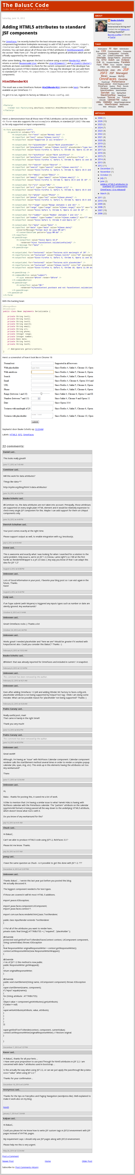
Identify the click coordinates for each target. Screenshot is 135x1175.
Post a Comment (10, 1156)
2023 (100, 130)
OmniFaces (11, 41)
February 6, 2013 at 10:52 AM (15, 650)
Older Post (87, 1161)
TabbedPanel (122, 95)
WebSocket (124, 105)
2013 (100, 162)
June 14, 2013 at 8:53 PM (13, 742)
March (103, 193)
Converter (124, 54)
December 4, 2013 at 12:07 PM (16, 869)
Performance (118, 82)
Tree (118, 97)
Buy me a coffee (115, 34)
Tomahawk (101, 98)
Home (48, 1161)
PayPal (112, 37)
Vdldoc (100, 104)
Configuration (113, 54)
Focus (112, 65)
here (76, 87)
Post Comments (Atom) (26, 1167)
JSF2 (20, 434)
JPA (119, 70)
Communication (114, 51)
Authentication (124, 49)
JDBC (112, 70)
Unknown (8, 573)
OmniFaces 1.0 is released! (112, 189)
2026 (100, 121)
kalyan (6, 1118)
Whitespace (112, 107)
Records (125, 86)
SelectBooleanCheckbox (118, 88)
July (102, 178)
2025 (100, 124)
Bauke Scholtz (10, 498)
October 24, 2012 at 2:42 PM (15, 630)
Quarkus (112, 86)
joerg (6, 856)
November (105, 171)
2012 (100, 165)
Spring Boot (121, 93)
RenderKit (74, 60)
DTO (104, 60)
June (102, 181)
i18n (108, 67)
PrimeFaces (102, 86)
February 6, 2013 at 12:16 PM (15, 668)
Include (124, 67)
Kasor (6, 1052)
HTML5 (13, 434)
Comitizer (8, 469)
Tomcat (111, 97)
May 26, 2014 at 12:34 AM (13, 1151)
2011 (100, 197)
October (104, 175)
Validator (107, 102)
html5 (6, 1107)
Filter (106, 64)
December (105, 168)
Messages (112, 76)
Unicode (102, 100)
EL (103, 62)
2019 (100, 143)
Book (97, 51)
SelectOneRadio (121, 90)
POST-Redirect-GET (121, 84)
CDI (103, 51)
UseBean (124, 100)
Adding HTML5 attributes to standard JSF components (114, 185)
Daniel (6, 452)
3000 (100, 118)
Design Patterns (114, 58)
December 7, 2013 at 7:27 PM (15, 1047)
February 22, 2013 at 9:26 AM (15, 704)
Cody (5, 597)
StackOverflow (108, 95)
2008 (100, 207)
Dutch (111, 60)
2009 (100, 203)
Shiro (113, 93)
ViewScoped (111, 104)
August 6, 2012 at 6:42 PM (13, 592)
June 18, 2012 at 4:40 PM (13, 519)
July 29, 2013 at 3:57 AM (12, 851)
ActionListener (102, 49)
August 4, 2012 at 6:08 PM (13, 569)
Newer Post (8, 1161)
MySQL (121, 76)
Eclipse (125, 60)
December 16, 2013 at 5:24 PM (16, 1084)
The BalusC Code (26, 5)
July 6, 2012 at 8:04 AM (12, 543)
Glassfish (119, 65)
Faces (99, 65)
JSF (126, 69)
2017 (100, 149)
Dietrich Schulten (12, 524)
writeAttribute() (81, 63)
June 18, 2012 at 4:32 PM (13, 493)
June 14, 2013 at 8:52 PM (13, 730)
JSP (111, 73)
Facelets (125, 62)
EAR (117, 60)
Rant (119, 86)
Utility (98, 102)
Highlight (127, 65)
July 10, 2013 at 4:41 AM (12, 822)
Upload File (113, 99)
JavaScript (102, 70)
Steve (6, 547)
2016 (100, 152)
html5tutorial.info (75, 50)
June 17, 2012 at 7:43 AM (13, 464)
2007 (100, 210)
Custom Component (115, 56)
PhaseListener (104, 84)
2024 (100, 127)
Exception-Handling (113, 62)
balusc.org (125, 29)
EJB (98, 62)
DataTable (101, 57)
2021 (100, 137)
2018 (100, 146)
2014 (100, 159)
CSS (99, 55)
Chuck (6, 827)
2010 (100, 200)
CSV (104, 55)
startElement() (58, 63)
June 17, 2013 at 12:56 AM (13, 779)
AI (110, 48)
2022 (100, 134)
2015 (100, 156)
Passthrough (106, 82)
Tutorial (126, 97)
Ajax (115, 48)
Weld (104, 107)
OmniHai (122, 79)
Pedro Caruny (10, 708)
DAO (127, 56)
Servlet (105, 92)
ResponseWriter (28, 63)
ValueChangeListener (122, 102)
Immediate (116, 67)
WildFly (121, 107)
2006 (100, 213)
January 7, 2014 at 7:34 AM (14, 1113)
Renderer (104, 88)
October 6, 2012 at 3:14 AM (14, 612)
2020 (100, 140)
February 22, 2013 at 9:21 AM (15, 680)
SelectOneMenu (107, 90)
